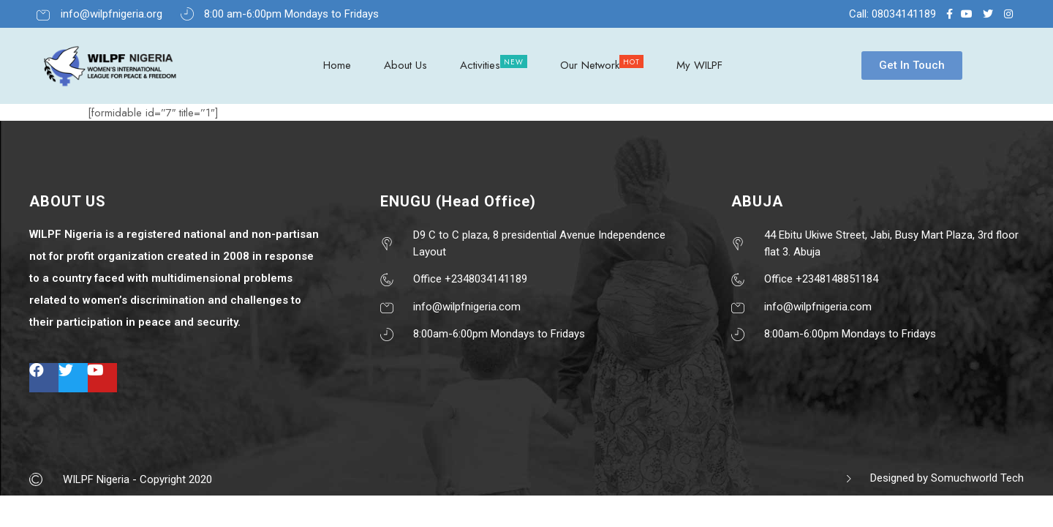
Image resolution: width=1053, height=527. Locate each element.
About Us (405, 65)
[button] (911, 65)
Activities (480, 65)
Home (337, 65)
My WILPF (699, 65)
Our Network (589, 65)
